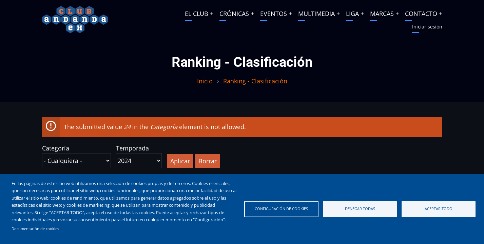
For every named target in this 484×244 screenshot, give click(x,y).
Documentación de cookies (35, 228)
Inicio (205, 81)
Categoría (55, 148)
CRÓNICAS (234, 13)
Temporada (132, 148)
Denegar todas (360, 208)
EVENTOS (273, 13)
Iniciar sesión (427, 26)
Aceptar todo (438, 208)
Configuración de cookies (281, 208)
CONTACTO (421, 13)
